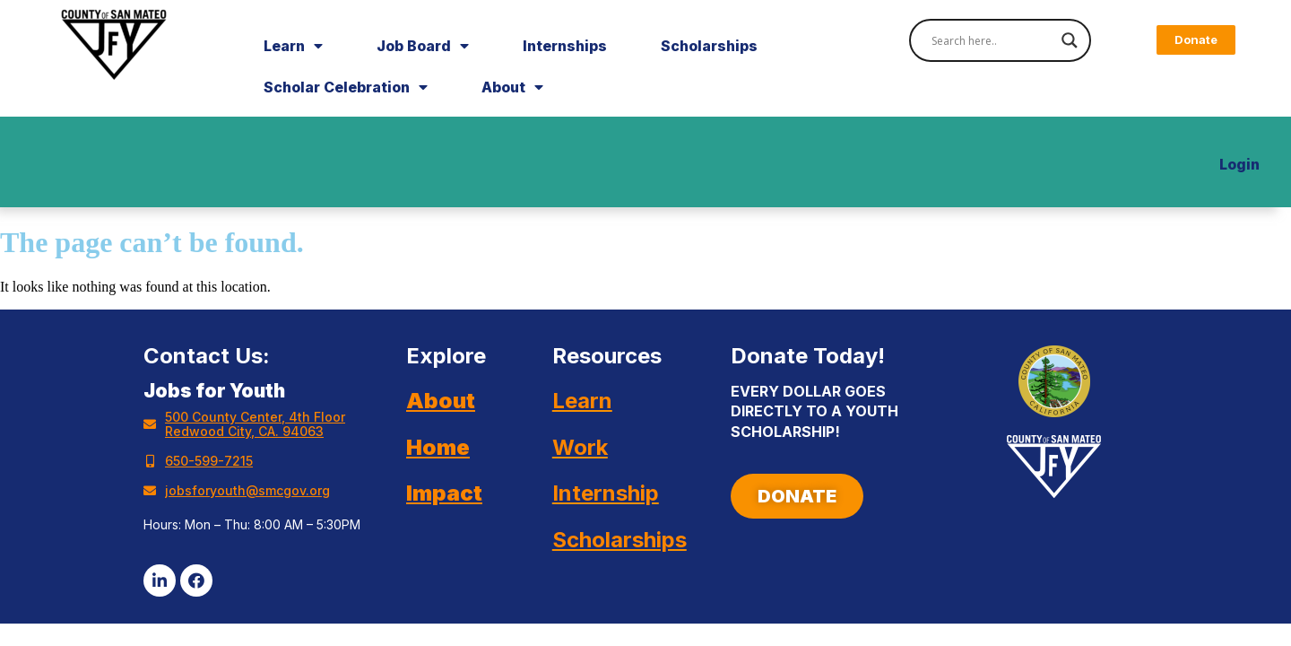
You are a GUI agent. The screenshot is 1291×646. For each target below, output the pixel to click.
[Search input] (992, 40)
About (512, 87)
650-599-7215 (209, 460)
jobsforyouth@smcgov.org (247, 490)
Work (580, 447)
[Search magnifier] (1069, 40)
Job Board (423, 46)
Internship (605, 493)
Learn (293, 46)
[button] (1196, 40)
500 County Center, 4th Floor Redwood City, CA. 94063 (255, 424)
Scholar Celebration (346, 87)
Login (1239, 164)
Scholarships (709, 46)
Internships (565, 46)
